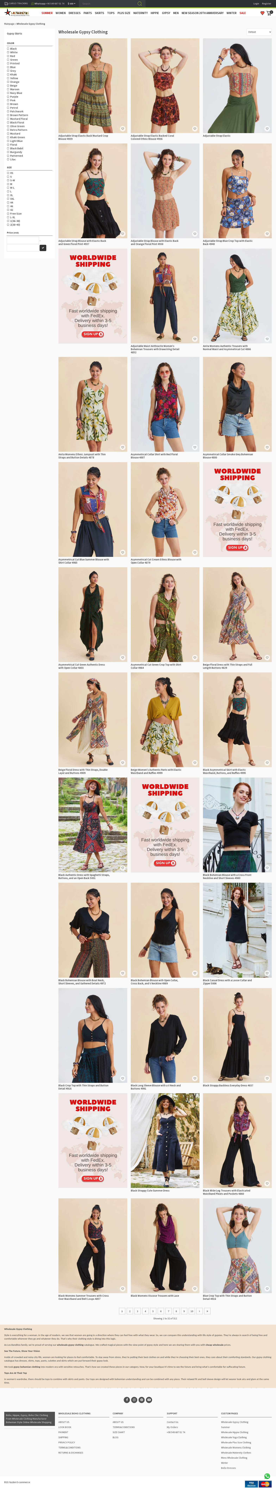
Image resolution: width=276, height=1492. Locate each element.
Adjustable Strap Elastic (216, 136)
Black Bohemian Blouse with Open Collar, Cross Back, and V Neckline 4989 (154, 982)
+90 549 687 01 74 (176, 1432)
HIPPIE (155, 13)
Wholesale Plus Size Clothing (236, 1442)
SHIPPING (63, 1437)
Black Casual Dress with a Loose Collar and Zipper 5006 (227, 982)
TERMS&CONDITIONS (69, 1447)
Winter (224, 1463)
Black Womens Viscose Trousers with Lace (155, 1296)
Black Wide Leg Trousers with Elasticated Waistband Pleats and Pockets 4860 (226, 1192)
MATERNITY (140, 13)
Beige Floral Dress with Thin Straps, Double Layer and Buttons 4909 (83, 771)
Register (266, 3)
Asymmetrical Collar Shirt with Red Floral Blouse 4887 (154, 456)
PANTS (88, 13)
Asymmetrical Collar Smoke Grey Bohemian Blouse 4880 (228, 456)
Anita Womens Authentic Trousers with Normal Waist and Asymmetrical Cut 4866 (227, 347)
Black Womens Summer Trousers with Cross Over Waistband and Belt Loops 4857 (83, 1297)
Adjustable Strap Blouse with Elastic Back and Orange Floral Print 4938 (154, 242)
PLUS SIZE (124, 13)
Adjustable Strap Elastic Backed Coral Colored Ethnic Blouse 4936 (152, 137)
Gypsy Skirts (14, 34)
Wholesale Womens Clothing (236, 1447)
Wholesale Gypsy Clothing (234, 1422)
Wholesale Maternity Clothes (236, 1453)
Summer (225, 1427)
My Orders (172, 1427)
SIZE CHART (119, 1432)
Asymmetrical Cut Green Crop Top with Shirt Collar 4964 (156, 666)
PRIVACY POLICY (66, 1442)
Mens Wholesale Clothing (234, 1458)
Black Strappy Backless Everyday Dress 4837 (228, 1085)
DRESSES (75, 13)
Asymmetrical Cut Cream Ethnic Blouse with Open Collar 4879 (156, 561)
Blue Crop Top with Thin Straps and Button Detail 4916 (227, 1297)
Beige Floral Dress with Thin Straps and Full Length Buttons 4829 (227, 666)
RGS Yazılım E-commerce (17, 1482)
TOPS (111, 13)
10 (192, 1311)
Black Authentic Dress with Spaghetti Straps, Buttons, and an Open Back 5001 (84, 876)
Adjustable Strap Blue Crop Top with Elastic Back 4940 (228, 242)
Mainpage (9, 24)
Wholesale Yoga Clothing (234, 1437)
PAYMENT (63, 1432)
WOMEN (61, 13)
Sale (243, 13)
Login (256, 3)
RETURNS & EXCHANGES (70, 1453)
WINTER (232, 13)
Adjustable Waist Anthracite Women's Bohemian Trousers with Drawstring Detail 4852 (155, 349)
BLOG (115, 1437)
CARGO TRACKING (16, 3)
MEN (176, 13)
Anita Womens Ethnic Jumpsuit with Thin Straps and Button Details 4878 (82, 456)
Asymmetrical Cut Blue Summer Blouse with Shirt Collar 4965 (83, 561)
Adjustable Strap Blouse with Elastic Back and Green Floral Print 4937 (82, 242)
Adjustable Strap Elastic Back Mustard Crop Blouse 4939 (83, 137)
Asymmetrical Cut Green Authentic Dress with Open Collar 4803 (81, 666)
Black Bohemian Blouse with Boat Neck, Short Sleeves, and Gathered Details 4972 (82, 982)
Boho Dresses (228, 1468)
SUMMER (47, 13)
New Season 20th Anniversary (203, 13)
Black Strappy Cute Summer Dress (150, 1191)
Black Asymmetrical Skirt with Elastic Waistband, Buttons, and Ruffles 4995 (224, 771)
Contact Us (172, 1422)
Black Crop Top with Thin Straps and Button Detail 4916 (83, 1087)
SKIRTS (99, 13)
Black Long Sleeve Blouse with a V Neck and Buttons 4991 (156, 1087)
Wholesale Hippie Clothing (234, 1432)
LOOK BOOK (64, 1427)
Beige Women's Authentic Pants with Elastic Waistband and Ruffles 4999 (156, 771)
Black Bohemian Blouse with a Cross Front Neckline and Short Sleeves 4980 (227, 876)
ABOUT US (63, 1422)
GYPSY (166, 13)
